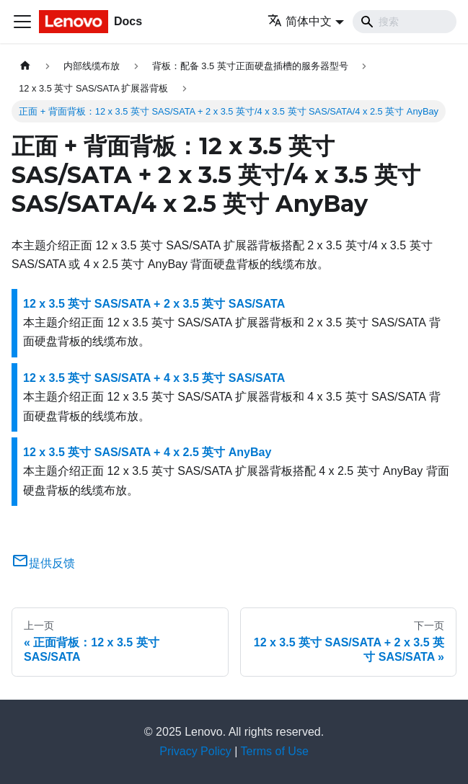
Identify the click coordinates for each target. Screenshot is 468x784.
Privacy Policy (195, 751)
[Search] (404, 21)
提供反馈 (43, 563)
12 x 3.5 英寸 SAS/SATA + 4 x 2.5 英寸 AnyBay (147, 452)
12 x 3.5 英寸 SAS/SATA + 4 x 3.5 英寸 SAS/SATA (154, 378)
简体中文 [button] (300, 21)
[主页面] (25, 66)
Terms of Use (275, 751)
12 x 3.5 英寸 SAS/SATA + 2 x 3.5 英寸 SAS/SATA (154, 304)
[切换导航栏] (22, 21)
